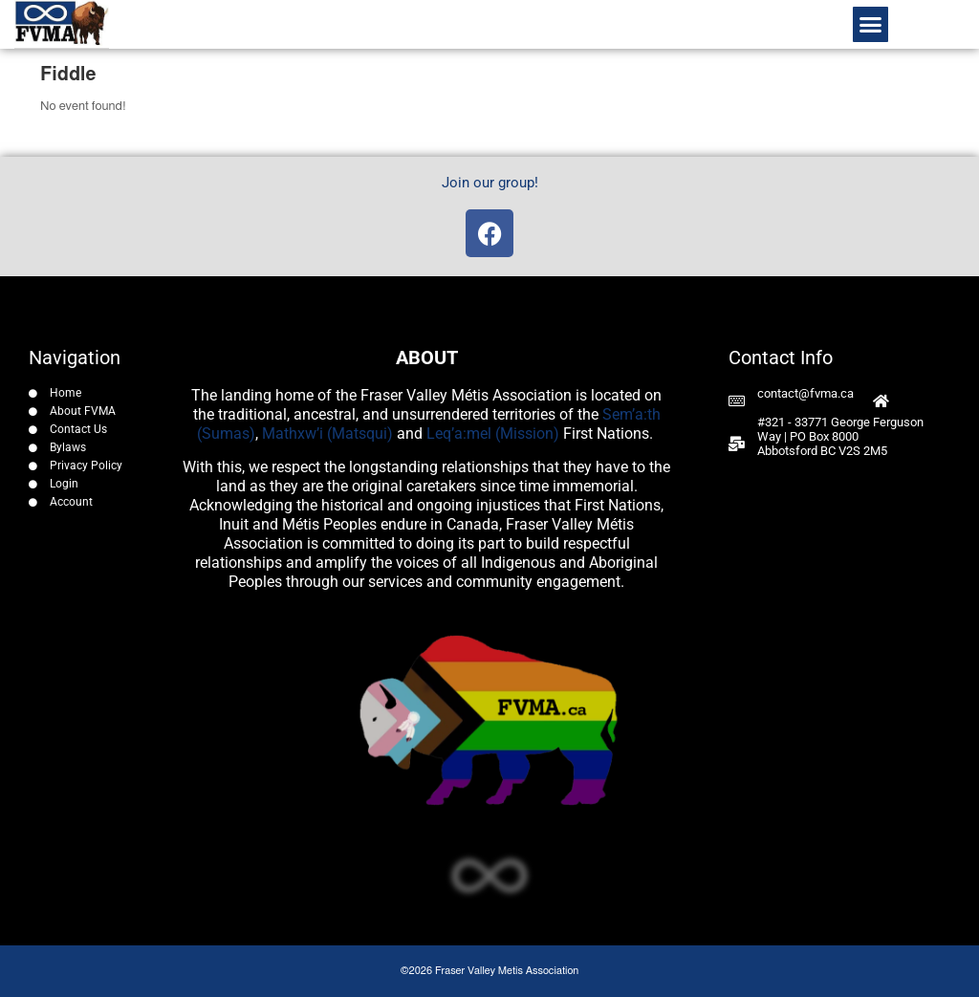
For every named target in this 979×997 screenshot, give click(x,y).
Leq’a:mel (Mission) (492, 433)
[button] (871, 25)
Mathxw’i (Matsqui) (327, 433)
